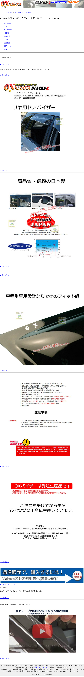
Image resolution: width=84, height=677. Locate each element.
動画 (5, 49)
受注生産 (7, 43)
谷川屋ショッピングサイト (41, 667)
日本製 (6, 33)
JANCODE (7, 23)
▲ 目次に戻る (4, 64)
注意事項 (7, 39)
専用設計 (7, 36)
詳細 (5, 26)
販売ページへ (8, 46)
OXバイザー (8, 29)
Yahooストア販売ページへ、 (42, 583)
